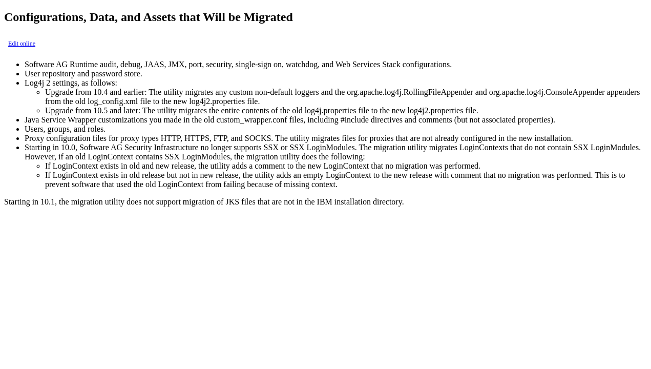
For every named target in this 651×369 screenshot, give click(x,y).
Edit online (21, 43)
